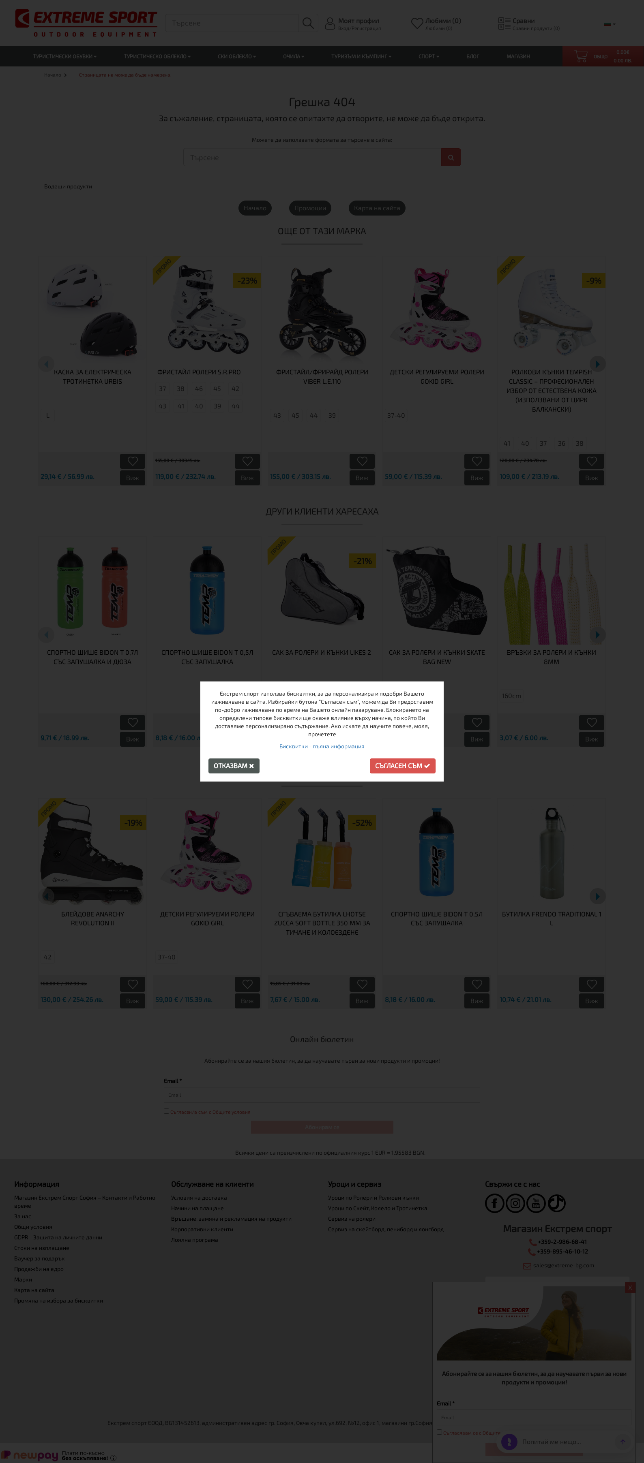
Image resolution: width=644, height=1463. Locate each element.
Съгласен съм (402, 765)
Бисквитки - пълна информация (322, 746)
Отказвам (234, 765)
